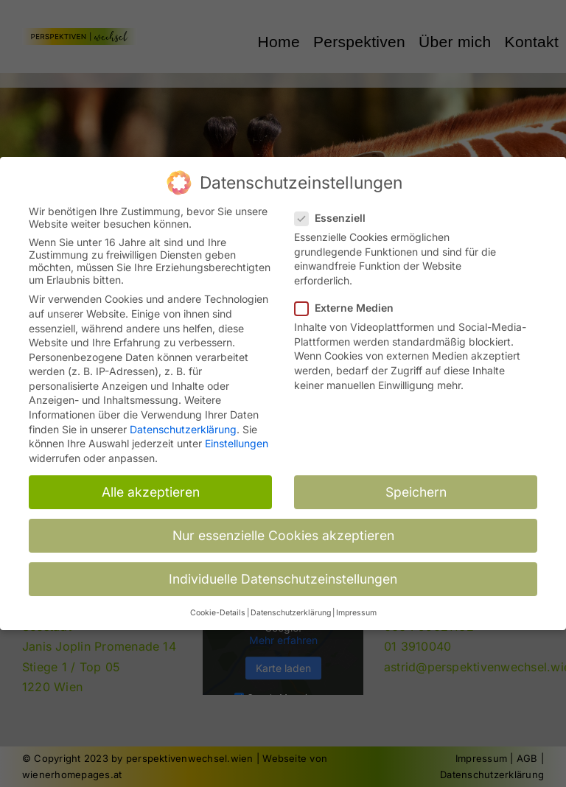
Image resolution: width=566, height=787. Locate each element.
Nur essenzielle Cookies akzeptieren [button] (283, 531)
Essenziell (336, 214)
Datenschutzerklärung (183, 425)
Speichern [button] (416, 488)
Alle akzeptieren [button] (151, 488)
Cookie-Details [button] (217, 609)
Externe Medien (350, 304)
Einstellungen (236, 439)
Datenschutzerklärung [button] (291, 609)
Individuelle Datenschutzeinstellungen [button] (283, 575)
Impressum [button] (356, 609)
